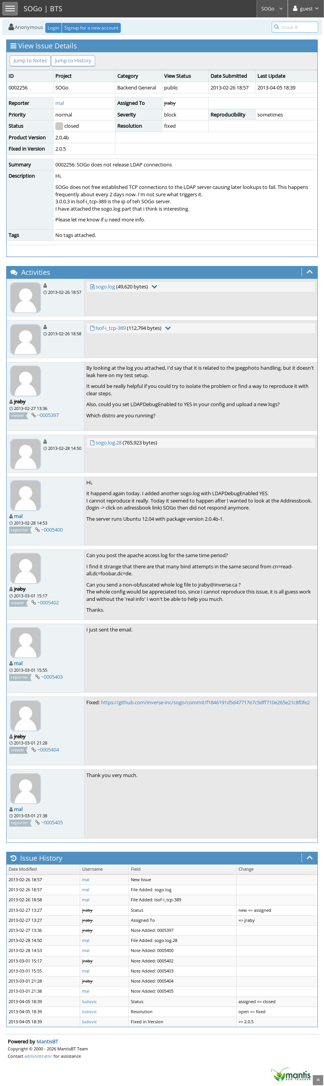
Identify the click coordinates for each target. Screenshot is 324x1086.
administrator (38, 1056)
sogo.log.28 (109, 442)
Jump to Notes (30, 60)
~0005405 (52, 822)
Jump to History (73, 60)
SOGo (272, 8)
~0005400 (52, 529)
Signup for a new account (91, 27)
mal (59, 103)
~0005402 (48, 602)
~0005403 (52, 676)
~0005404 (48, 749)
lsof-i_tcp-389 (111, 327)
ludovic (89, 1001)
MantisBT (47, 1041)
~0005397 (48, 415)
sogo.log (105, 286)
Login (53, 27)
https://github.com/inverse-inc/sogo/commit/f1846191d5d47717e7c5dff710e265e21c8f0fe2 (205, 702)
